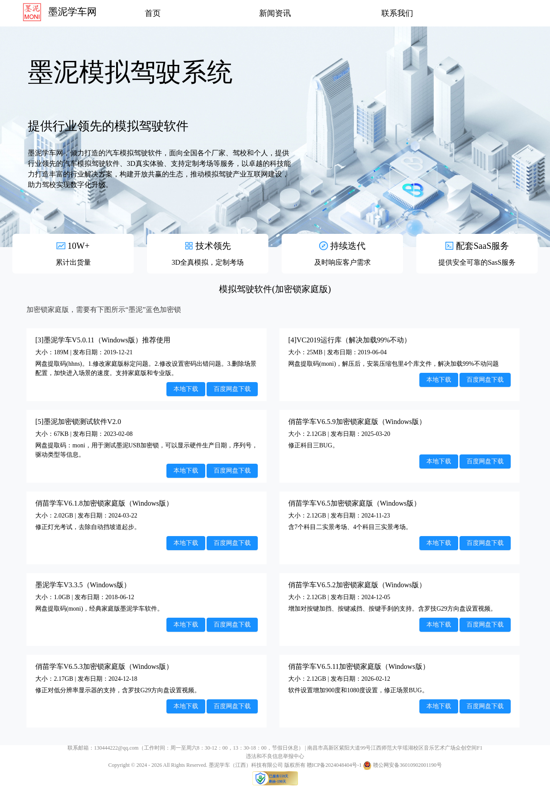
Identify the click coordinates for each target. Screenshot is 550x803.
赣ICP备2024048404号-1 (334, 765)
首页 (153, 13)
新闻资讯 (275, 13)
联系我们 (397, 13)
